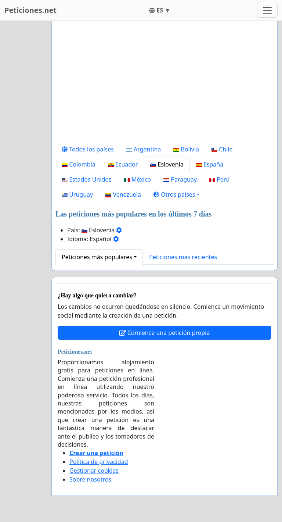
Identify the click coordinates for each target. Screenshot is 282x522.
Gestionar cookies (94, 470)
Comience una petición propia (164, 333)
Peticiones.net (30, 10)
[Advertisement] (164, 84)
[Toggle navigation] (267, 10)
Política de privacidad (98, 462)
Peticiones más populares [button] (97, 257)
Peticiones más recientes (183, 257)
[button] (176, 194)
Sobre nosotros (90, 479)
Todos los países (88, 149)
